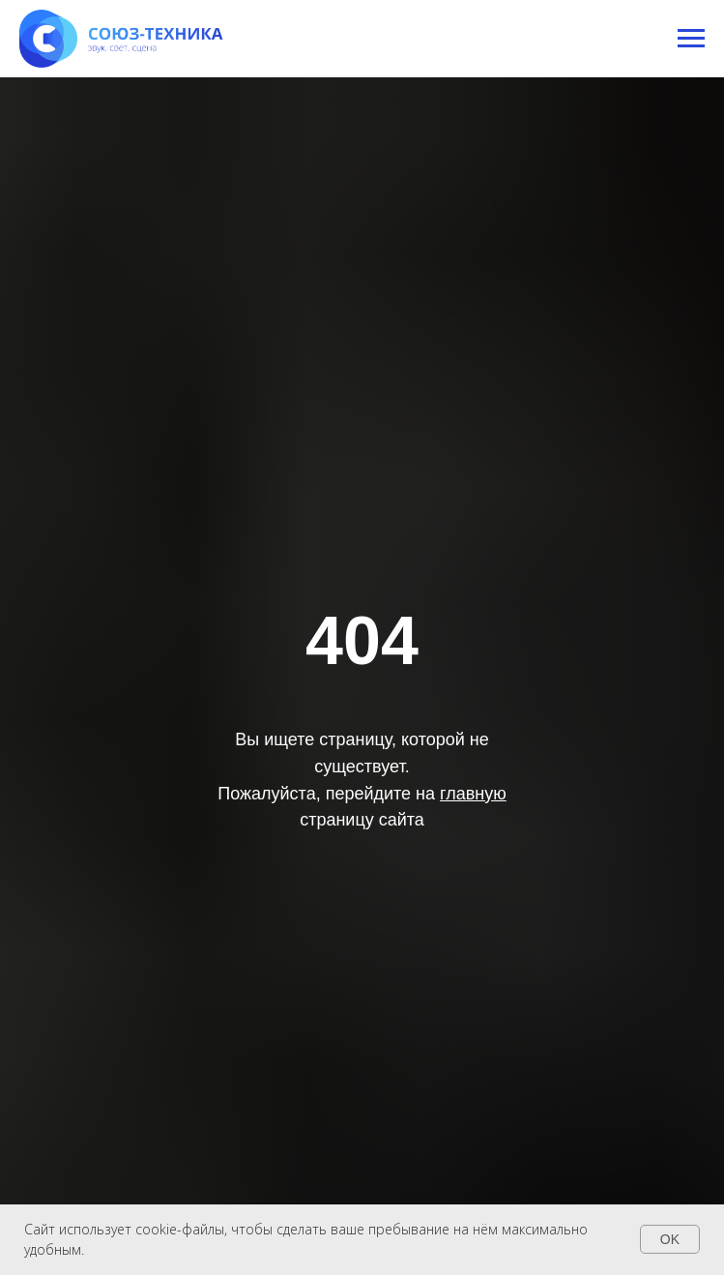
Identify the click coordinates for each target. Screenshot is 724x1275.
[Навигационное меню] (691, 38)
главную (473, 793)
